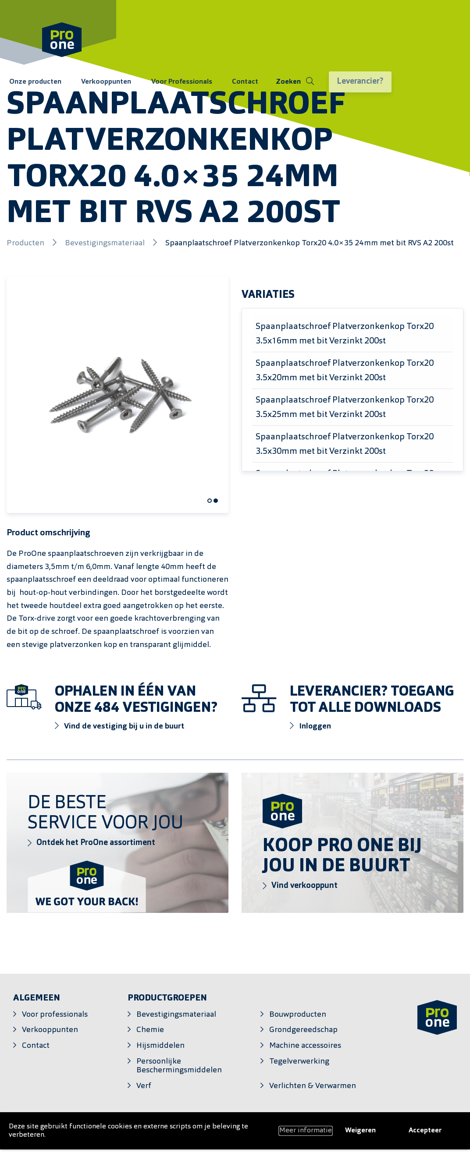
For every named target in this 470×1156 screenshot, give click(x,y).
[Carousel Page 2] (216, 500)
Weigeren (360, 1130)
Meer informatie (305, 1130)
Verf (143, 1086)
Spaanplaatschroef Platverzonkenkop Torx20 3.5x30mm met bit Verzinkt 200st (345, 444)
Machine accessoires (305, 1046)
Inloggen (310, 726)
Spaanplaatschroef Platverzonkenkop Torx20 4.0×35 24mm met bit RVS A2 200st (309, 243)
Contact (227, 82)
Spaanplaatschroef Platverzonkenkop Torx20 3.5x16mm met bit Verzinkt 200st (345, 334)
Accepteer (425, 1130)
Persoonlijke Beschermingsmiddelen (179, 1066)
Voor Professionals (169, 82)
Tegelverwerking (299, 1061)
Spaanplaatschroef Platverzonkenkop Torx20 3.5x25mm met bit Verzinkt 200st (345, 407)
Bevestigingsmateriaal (105, 243)
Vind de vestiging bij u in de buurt (120, 726)
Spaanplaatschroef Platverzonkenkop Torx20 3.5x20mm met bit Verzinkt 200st (345, 370)
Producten (26, 243)
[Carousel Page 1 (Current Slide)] (209, 500)
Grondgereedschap (303, 1030)
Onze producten (33, 82)
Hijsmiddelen (160, 1046)
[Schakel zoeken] (275, 83)
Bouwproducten (297, 1015)
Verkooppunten (99, 82)
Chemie (150, 1030)
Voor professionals (55, 1015)
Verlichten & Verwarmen (312, 1086)
